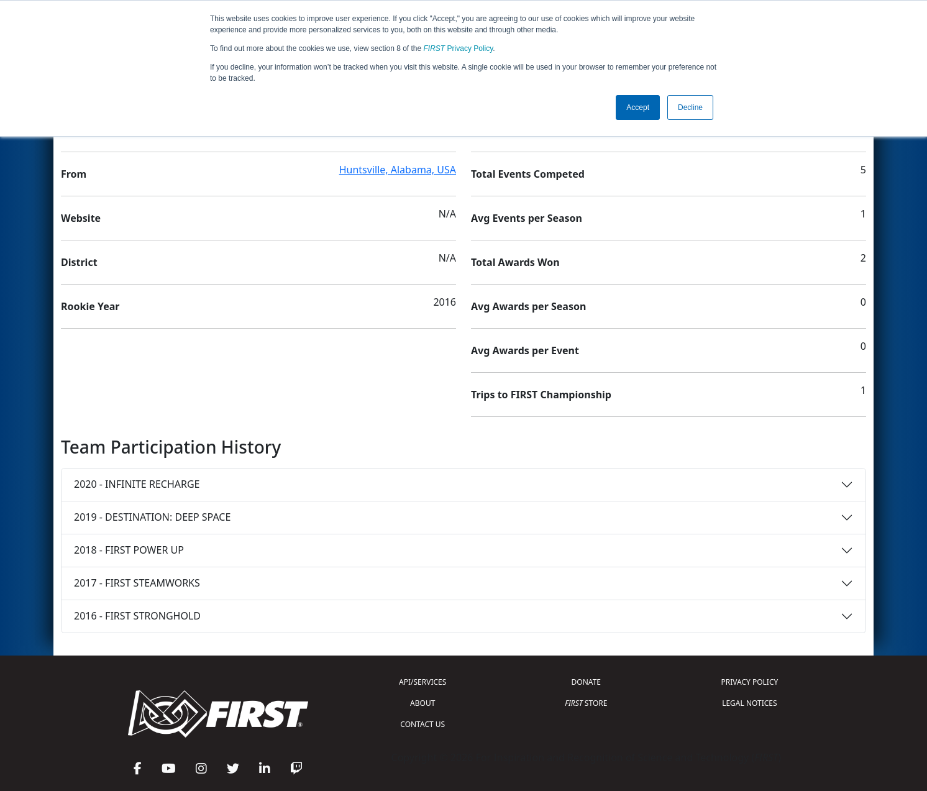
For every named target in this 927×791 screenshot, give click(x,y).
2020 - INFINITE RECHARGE (136, 484)
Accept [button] (637, 107)
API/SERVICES (422, 682)
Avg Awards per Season (528, 306)
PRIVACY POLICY (749, 682)
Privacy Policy (458, 48)
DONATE (586, 682)
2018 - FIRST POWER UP (129, 550)
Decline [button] (690, 107)
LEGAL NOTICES (749, 703)
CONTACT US (422, 724)
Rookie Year (90, 306)
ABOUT (422, 703)
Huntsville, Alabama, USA (397, 169)
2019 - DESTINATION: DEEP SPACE (152, 517)
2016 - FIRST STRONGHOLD (137, 616)
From (73, 174)
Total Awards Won (515, 262)
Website (81, 218)
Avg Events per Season (526, 218)
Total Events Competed (528, 174)
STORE (586, 703)
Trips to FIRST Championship (541, 394)
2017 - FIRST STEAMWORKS (137, 583)
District (79, 262)
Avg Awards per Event (525, 350)
